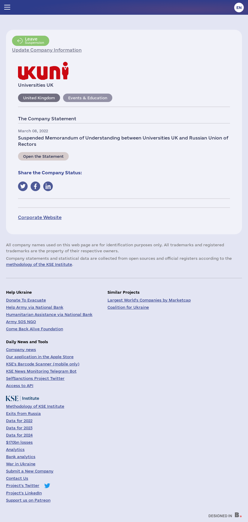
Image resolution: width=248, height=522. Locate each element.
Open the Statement (43, 156)
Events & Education (87, 98)
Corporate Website (40, 217)
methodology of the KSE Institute (39, 264)
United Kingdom (39, 98)
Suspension (34, 40)
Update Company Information (47, 49)
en (239, 7)
